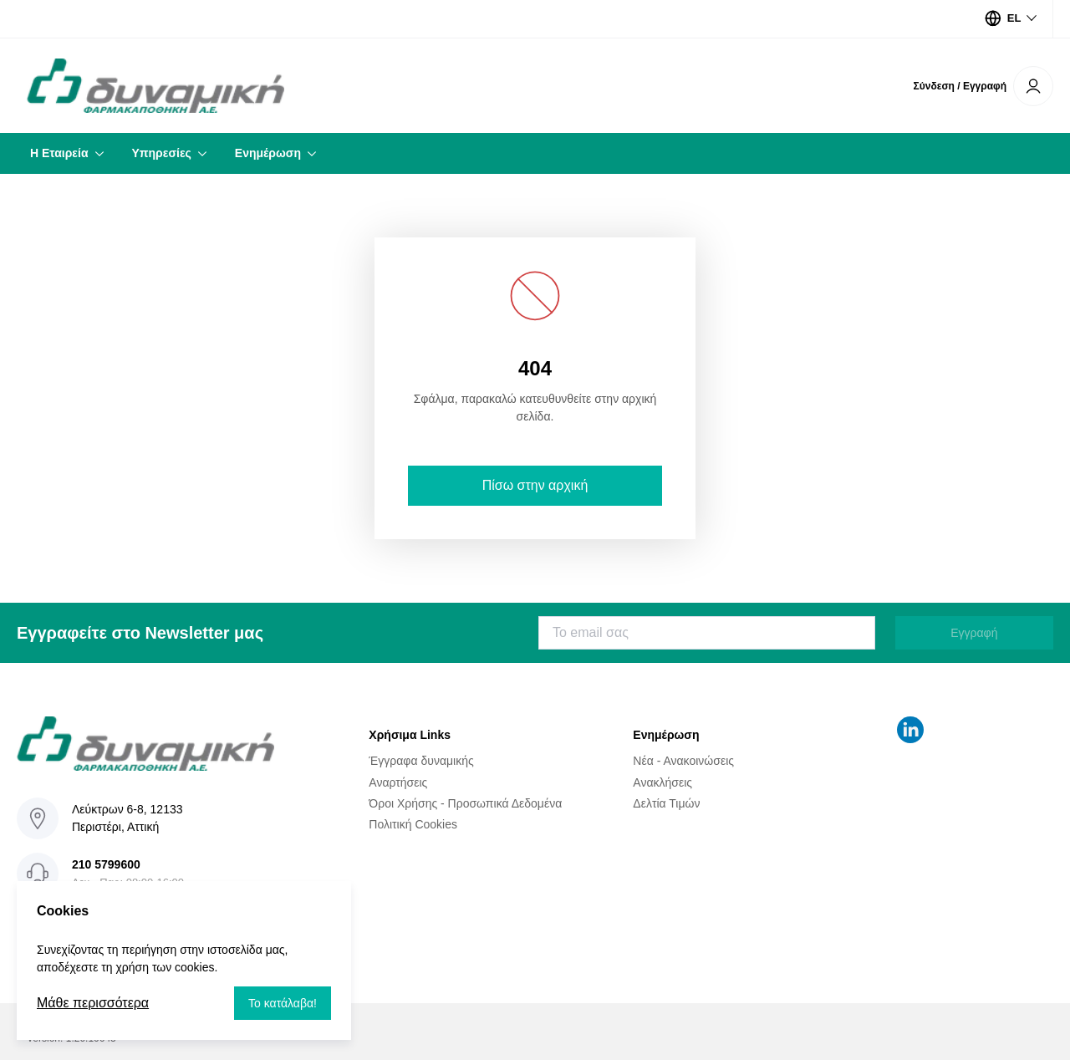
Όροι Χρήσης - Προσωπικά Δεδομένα (465, 803)
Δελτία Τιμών (666, 803)
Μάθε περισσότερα (93, 1003)
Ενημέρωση (268, 153)
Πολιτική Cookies (413, 824)
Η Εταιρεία (59, 153)
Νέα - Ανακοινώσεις (683, 760)
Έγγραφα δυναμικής (421, 760)
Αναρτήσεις (398, 781)
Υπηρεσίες (161, 153)
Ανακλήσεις (662, 781)
